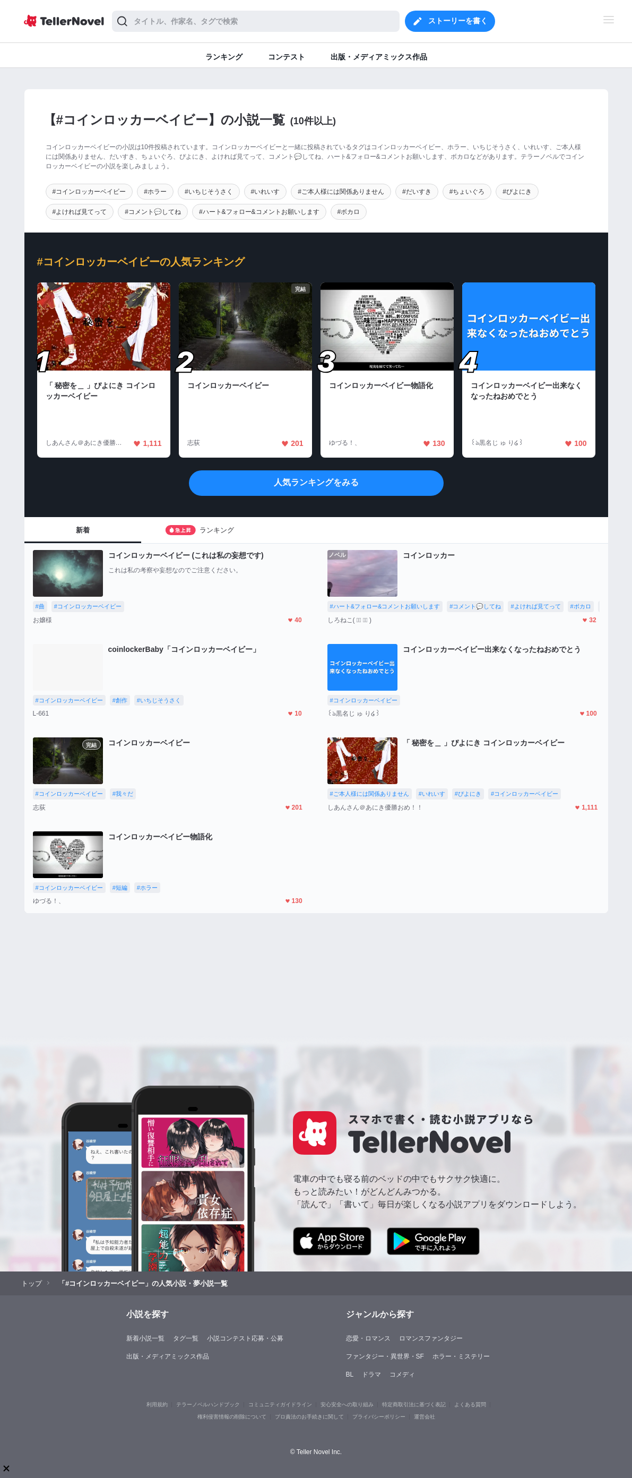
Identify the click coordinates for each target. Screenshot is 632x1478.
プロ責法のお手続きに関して (309, 1417)
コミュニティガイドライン (280, 1404)
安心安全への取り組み (347, 1404)
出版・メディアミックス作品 (167, 1356)
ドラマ (371, 1374)
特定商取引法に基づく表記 (414, 1404)
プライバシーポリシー (378, 1417)
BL (350, 1374)
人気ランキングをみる (316, 482)
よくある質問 (470, 1404)
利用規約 (157, 1404)
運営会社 (424, 1417)
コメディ (402, 1374)
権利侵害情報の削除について (231, 1417)
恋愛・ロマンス (368, 1338)
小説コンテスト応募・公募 (245, 1338)
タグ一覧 (185, 1338)
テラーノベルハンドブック (208, 1404)
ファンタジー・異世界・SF (385, 1356)
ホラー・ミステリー (461, 1356)
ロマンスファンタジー (431, 1338)
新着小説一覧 (145, 1338)
